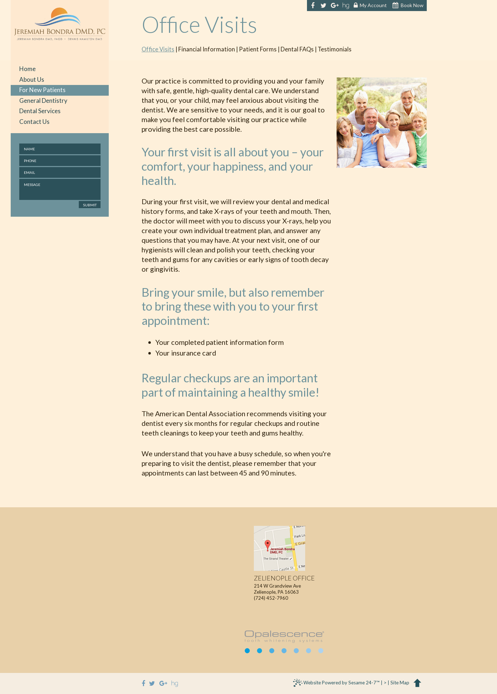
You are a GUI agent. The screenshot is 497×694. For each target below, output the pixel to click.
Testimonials (335, 49)
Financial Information (206, 49)
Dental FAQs (297, 49)
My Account (370, 5)
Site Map (399, 682)
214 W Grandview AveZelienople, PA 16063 (284, 585)
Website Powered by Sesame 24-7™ (336, 684)
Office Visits (158, 49)
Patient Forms (258, 49)
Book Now (408, 5)
